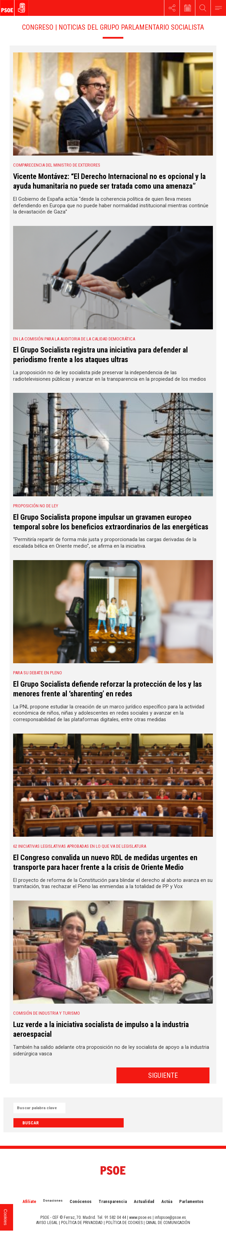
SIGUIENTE (163, 1075)
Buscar (30, 1122)
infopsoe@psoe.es (170, 1217)
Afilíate (29, 1201)
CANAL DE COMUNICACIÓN (168, 1222)
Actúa (166, 1201)
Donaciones (53, 1200)
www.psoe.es (140, 1217)
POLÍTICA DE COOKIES (124, 1222)
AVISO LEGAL (47, 1222)
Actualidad (144, 1201)
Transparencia (113, 1201)
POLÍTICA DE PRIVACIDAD (82, 1222)
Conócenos (81, 1201)
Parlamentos (191, 1201)
